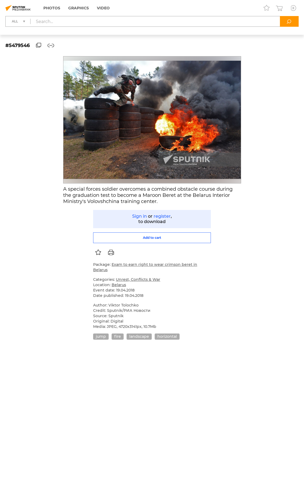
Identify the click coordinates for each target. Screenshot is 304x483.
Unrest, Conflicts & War (138, 279)
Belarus (119, 284)
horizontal (167, 336)
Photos (51, 8)
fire (117, 336)
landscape (139, 336)
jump (101, 336)
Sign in (139, 216)
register (162, 216)
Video (103, 8)
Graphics (78, 8)
